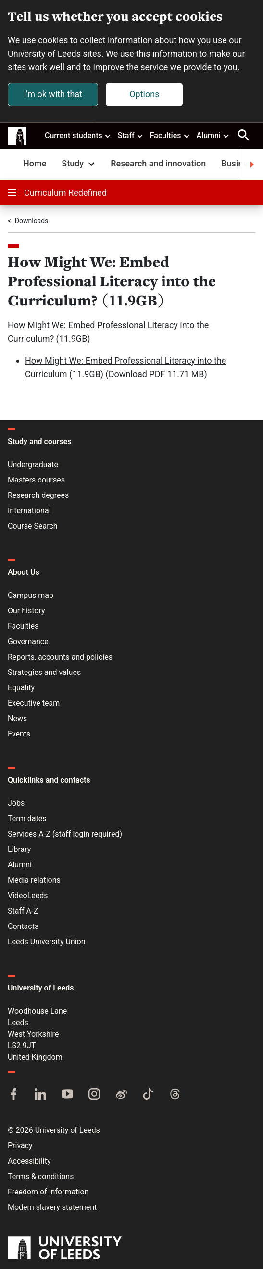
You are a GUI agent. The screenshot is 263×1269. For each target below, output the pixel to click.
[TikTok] (148, 1095)
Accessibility (29, 1161)
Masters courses (36, 479)
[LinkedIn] (40, 1095)
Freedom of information (48, 1191)
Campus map (30, 595)
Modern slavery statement (52, 1207)
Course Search (33, 526)
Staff (131, 135)
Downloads (32, 221)
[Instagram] (94, 1095)
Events (19, 733)
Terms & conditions (41, 1176)
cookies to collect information (95, 40)
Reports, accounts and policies (60, 656)
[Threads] (175, 1095)
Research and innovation (158, 163)
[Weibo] (121, 1095)
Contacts (23, 926)
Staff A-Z (23, 910)
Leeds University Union (46, 941)
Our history (26, 610)
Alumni (213, 135)
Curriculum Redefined (57, 193)
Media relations (34, 880)
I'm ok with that (53, 94)
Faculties (170, 135)
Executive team (34, 703)
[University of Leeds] (65, 1248)
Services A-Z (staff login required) (65, 833)
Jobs (16, 803)
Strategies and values (44, 672)
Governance (28, 641)
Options (144, 94)
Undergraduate (33, 464)
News (17, 718)
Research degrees (38, 495)
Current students (78, 135)
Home (34, 163)
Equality (21, 687)
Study (79, 163)
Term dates (27, 818)
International (29, 510)
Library (19, 849)
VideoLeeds (28, 895)
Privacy (20, 1145)
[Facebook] (13, 1095)
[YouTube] (67, 1095)
